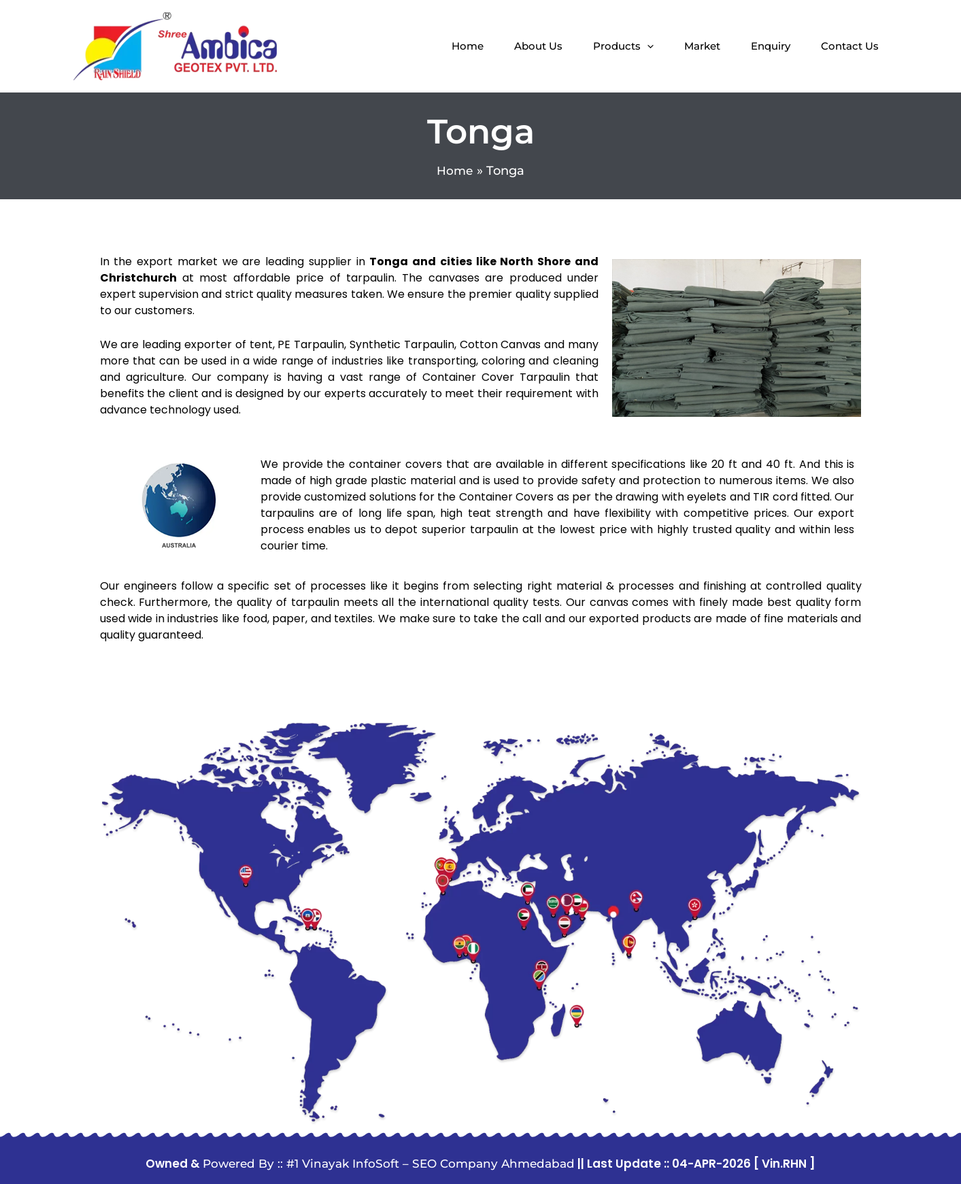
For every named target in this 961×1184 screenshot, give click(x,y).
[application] (647, 46)
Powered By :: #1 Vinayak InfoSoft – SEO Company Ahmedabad (389, 1163)
